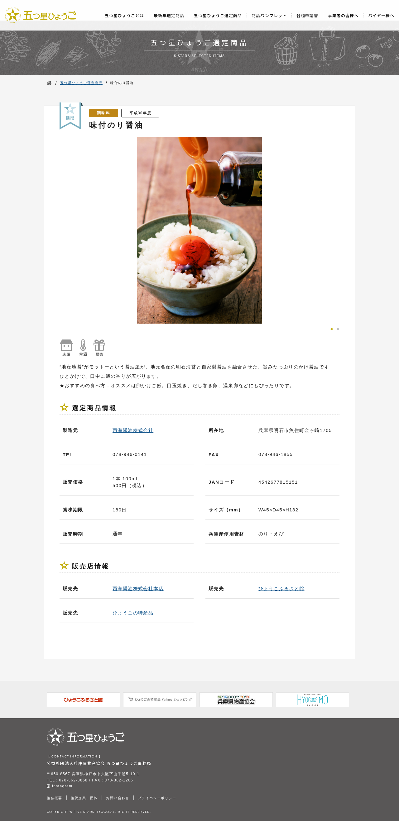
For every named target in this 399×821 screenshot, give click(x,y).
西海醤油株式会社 (133, 430)
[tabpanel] (199, 230)
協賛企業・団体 (84, 798)
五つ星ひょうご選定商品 (218, 15)
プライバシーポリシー (157, 798)
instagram (62, 786)
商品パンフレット (269, 15)
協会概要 (54, 798)
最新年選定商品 (169, 15)
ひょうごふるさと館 (281, 588)
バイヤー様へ (381, 15)
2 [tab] (338, 328)
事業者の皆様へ (343, 15)
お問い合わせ (117, 798)
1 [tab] (332, 328)
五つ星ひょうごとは (124, 15)
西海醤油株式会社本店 (138, 588)
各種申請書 (307, 15)
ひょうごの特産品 (133, 612)
